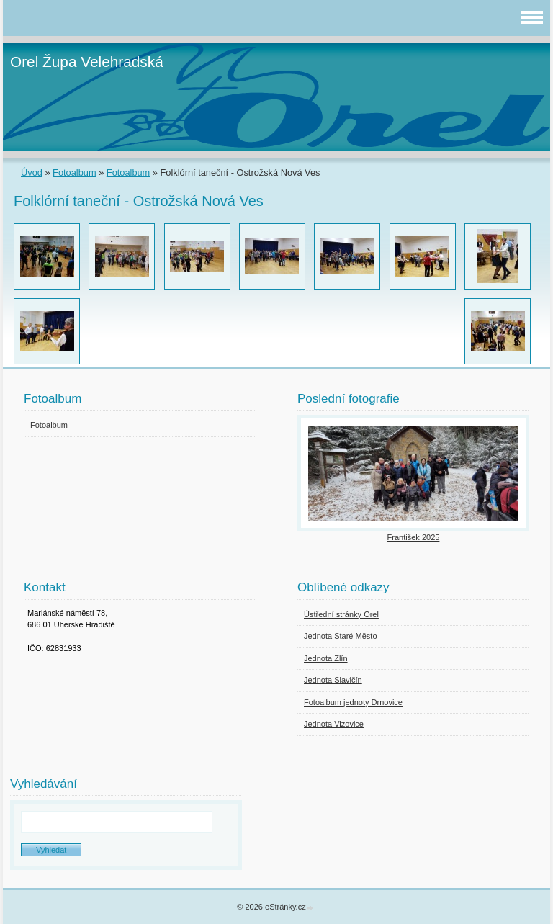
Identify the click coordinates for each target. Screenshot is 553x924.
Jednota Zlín (326, 658)
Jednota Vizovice (334, 723)
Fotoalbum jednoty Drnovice (353, 702)
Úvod (31, 172)
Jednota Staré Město (340, 636)
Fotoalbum (74, 172)
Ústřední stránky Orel (341, 614)
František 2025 (413, 537)
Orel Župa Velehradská (86, 61)
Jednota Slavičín (333, 680)
